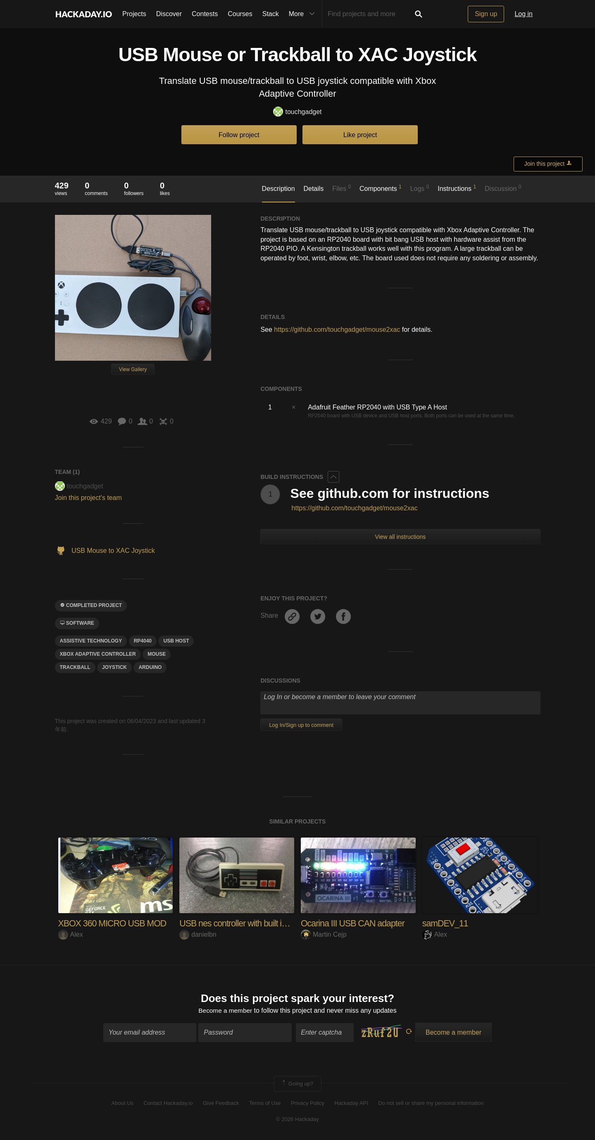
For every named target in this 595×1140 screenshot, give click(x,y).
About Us (122, 1104)
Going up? (297, 1084)
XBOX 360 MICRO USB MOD (114, 923)
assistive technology (91, 641)
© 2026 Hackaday (297, 1119)
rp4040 (143, 641)
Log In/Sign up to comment (301, 725)
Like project (360, 134)
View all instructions (400, 536)
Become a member (225, 1010)
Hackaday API (351, 1104)
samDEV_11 (446, 923)
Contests (205, 13)
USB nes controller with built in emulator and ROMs (272, 923)
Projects (134, 13)
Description (278, 188)
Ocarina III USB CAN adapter (354, 923)
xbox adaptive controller (98, 654)
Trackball (75, 667)
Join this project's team (88, 497)
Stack (270, 13)
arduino (150, 667)
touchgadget (297, 112)
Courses (240, 13)
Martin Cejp (324, 934)
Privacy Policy (307, 1104)
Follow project (239, 134)
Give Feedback (221, 1104)
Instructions (457, 188)
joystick (114, 667)
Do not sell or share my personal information (430, 1104)
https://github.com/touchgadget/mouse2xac (337, 329)
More (304, 14)
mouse (157, 654)
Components (380, 188)
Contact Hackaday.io (168, 1104)
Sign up (486, 13)
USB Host (176, 641)
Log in (523, 13)
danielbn (198, 934)
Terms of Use (265, 1104)
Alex (70, 934)
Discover (169, 13)
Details (313, 188)
